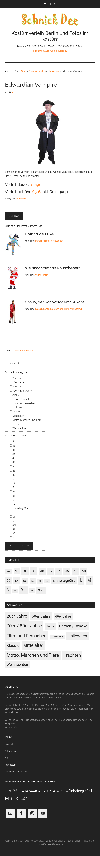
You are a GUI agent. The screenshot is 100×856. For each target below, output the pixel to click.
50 (12, 479)
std (13, 525)
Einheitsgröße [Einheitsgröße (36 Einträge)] (64, 580)
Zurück (14, 215)
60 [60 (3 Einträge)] (40, 581)
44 (12, 466)
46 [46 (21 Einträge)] (67, 571)
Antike (14, 394)
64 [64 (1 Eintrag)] (47, 581)
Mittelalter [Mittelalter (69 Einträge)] (33, 645)
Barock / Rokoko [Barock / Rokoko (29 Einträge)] (73, 626)
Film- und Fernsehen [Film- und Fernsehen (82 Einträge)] (26, 636)
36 (12, 445)
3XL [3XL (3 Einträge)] (9, 571)
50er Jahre (17, 382)
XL (12, 529)
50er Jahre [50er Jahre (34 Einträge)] (41, 616)
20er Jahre (17, 378)
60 (12, 499)
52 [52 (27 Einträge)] (8, 581)
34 (12, 441)
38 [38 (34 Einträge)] (34, 571)
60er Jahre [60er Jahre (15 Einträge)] (63, 616)
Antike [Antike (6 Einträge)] (50, 626)
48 (12, 474)
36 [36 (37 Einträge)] (25, 571)
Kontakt (9, 744)
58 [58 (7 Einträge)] (32, 580)
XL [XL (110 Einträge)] (23, 590)
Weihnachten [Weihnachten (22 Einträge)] (17, 664)
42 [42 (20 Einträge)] (50, 571)
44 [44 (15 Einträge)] (58, 571)
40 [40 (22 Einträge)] (42, 571)
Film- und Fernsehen (22, 403)
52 (12, 483)
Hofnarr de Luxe (39, 234)
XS (12, 533)
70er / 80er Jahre (21, 390)
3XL (13, 454)
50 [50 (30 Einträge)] (84, 571)
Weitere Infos (11, 727)
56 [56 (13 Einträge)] (25, 581)
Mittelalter (58, 241)
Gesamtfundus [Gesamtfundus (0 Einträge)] (57, 637)
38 (12, 449)
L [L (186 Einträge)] (81, 580)
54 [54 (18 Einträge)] (17, 581)
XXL (13, 537)
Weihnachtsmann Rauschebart (52, 268)
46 (12, 470)
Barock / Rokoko (43, 241)
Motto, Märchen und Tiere (56, 309)
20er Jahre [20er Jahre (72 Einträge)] (17, 616)
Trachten (16, 424)
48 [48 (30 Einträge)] (75, 571)
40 (12, 458)
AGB (7, 758)
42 (12, 462)
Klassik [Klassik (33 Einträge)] (13, 645)
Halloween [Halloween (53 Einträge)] (77, 636)
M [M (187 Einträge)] (89, 580)
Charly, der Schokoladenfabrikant (54, 302)
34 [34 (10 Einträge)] (16, 571)
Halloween (20, 198)
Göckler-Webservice (52, 844)
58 (12, 495)
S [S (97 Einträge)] (8, 590)
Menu (52, 4)
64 (12, 504)
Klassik (38, 309)
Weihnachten (41, 275)
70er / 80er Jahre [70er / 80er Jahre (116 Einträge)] (24, 626)
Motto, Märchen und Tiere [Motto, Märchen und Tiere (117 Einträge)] (33, 655)
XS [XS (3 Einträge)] (32, 590)
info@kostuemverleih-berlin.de (50, 50)
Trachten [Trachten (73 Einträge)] (72, 655)
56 (12, 491)
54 (12, 487)
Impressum (10, 764)
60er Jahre (17, 386)
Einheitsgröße (19, 508)
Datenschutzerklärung (16, 771)
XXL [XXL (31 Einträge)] (41, 590)
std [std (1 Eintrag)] (15, 591)
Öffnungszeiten (12, 751)
